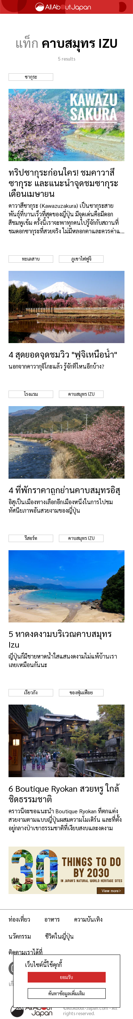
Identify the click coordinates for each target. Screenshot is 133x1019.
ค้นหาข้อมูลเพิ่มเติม (66, 993)
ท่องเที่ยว (19, 919)
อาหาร (52, 919)
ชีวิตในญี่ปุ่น (59, 936)
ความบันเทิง (88, 919)
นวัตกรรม (20, 936)
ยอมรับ (66, 977)
